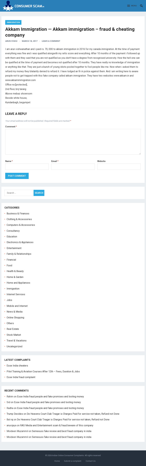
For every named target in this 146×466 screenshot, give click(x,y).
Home (57, 461)
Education (12, 236)
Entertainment (14, 248)
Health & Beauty (15, 271)
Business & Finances (18, 213)
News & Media (14, 311)
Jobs (9, 300)
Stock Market (14, 334)
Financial (11, 259)
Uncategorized (14, 346)
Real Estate (13, 329)
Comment (11, 126)
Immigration (13, 22)
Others (10, 323)
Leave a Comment (51, 41)
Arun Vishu (11, 41)
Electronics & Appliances (20, 242)
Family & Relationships (19, 253)
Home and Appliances (18, 282)
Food (9, 265)
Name (9, 161)
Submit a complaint (72, 461)
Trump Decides (15, 413)
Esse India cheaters (17, 365)
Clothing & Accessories (19, 219)
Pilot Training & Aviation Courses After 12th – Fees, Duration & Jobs (43, 371)
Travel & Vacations (16, 340)
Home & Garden (15, 277)
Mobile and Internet (17, 305)
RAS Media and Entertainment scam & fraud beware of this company (56, 425)
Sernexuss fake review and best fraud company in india (61, 431)
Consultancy (13, 230)
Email (55, 161)
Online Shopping (15, 317)
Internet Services (16, 294)
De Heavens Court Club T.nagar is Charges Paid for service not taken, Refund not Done (73, 413)
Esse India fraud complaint (21, 377)
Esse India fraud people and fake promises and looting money (50, 396)
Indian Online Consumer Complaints (68, 455)
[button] (132, 5)
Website (101, 161)
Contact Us (90, 461)
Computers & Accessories (21, 224)
